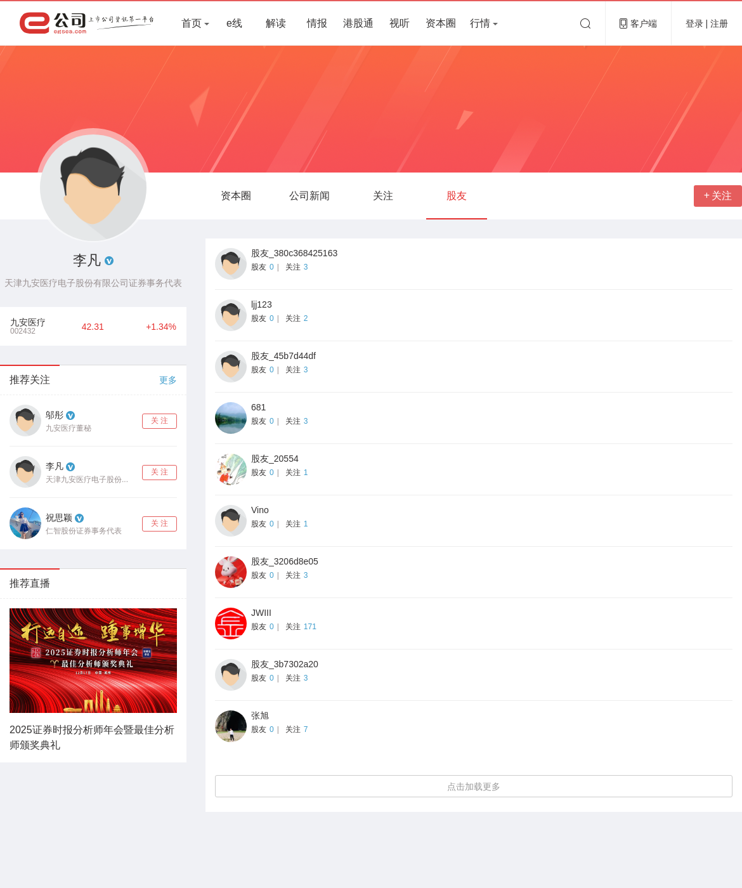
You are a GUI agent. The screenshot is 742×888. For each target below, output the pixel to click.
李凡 (54, 466)
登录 (696, 23)
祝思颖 (59, 518)
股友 (456, 195)
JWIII (261, 613)
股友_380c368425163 (294, 253)
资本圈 (441, 23)
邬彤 (54, 415)
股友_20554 (275, 459)
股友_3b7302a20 (284, 664)
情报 (317, 23)
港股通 (358, 23)
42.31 (93, 327)
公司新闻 (309, 195)
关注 (383, 195)
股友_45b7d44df (283, 356)
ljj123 (261, 304)
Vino (260, 510)
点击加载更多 (473, 786)
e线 (234, 23)
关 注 (159, 420)
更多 (168, 380)
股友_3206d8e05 (284, 561)
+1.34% (161, 327)
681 (258, 407)
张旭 (260, 715)
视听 (399, 23)
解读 (276, 23)
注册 (719, 23)
